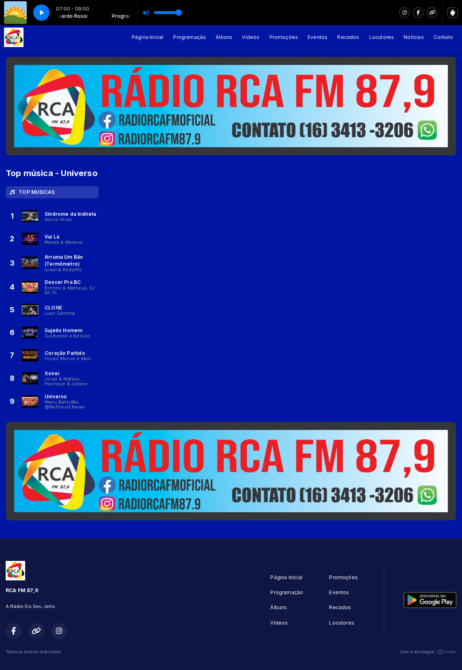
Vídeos (250, 37)
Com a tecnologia (428, 652)
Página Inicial (148, 37)
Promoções (284, 37)
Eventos (317, 37)
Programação (189, 37)
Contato (443, 37)
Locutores (381, 37)
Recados (348, 37)
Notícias (414, 37)
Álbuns (224, 37)
